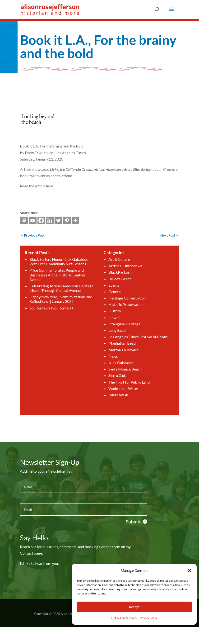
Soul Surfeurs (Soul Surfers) (71, 317)
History (108, 319)
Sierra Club (110, 357)
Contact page (31, 553)
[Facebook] (11, 220)
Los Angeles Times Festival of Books (122, 334)
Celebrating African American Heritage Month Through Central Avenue (77, 305)
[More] (45, 220)
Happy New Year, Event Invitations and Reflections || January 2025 (76, 311)
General (108, 307)
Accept (134, 607)
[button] (189, 570)
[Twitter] (28, 220)
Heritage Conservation (116, 311)
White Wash (110, 368)
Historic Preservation (115, 315)
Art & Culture (111, 288)
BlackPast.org (112, 295)
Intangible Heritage (114, 326)
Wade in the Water (114, 364)
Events (108, 303)
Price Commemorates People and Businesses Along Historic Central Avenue (74, 297)
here (19, 186)
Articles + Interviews (115, 292)
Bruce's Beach (112, 299)
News (108, 345)
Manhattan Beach (113, 338)
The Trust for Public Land (117, 361)
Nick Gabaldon (112, 349)
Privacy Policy (148, 618)
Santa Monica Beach (115, 353)
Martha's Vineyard (114, 341)
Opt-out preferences (124, 618)
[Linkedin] (20, 220)
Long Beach (110, 330)
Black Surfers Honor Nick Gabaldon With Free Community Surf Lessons (75, 289)
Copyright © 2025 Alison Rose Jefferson (62, 614)
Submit (133, 521)
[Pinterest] (37, 220)
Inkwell (108, 322)
